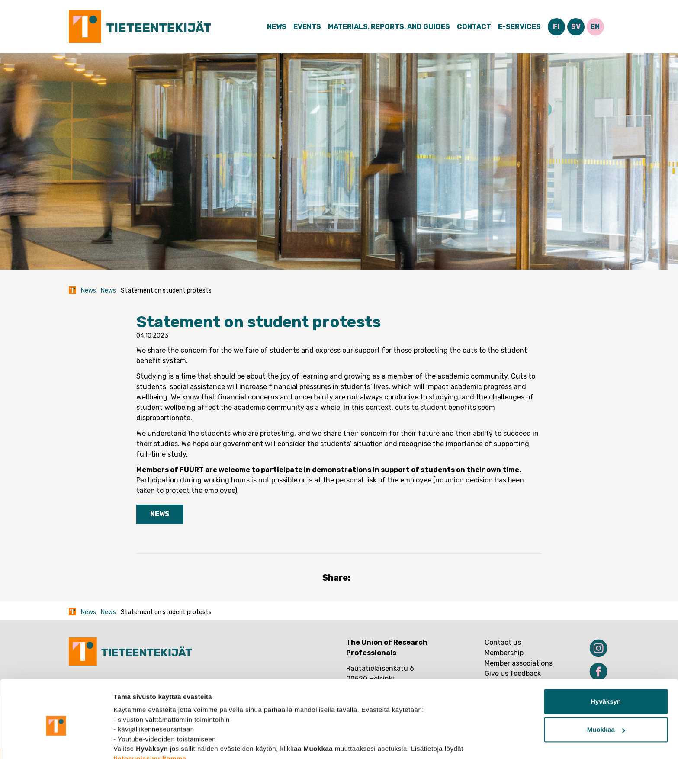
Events (307, 27)
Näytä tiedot (132, 742)
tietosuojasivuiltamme (149, 718)
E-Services (519, 27)
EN (595, 27)
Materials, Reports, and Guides (389, 27)
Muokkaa (606, 689)
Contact (474, 27)
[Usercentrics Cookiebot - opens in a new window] (56, 742)
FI (556, 27)
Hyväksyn (606, 661)
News (276, 27)
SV (576, 27)
